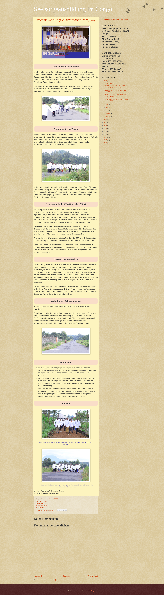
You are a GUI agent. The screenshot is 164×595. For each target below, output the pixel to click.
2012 (105, 143)
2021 (105, 81)
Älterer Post (93, 576)
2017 (105, 128)
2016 (105, 131)
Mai (107, 107)
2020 (105, 120)
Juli (107, 104)
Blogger (93, 591)
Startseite (66, 576)
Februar (108, 113)
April (107, 110)
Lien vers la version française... (116, 20)
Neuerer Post (39, 576)
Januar (108, 116)
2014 (105, 137)
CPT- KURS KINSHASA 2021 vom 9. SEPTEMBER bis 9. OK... (116, 95)
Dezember (109, 83)
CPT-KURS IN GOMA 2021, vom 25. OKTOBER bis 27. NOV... (116, 86)
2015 (105, 134)
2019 (105, 122)
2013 (105, 140)
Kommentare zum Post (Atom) (50, 580)
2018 (105, 125)
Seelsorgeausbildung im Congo (73, 9)
